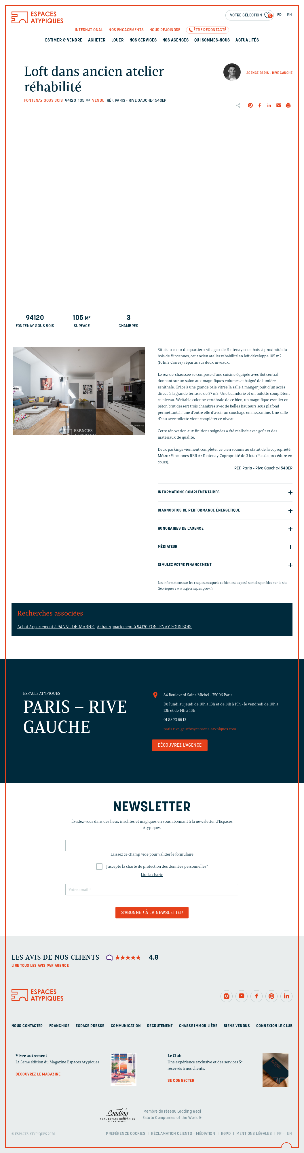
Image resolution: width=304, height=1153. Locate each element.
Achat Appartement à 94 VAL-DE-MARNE (56, 626)
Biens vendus (237, 1026)
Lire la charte (152, 874)
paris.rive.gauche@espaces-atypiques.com (200, 728)
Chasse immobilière (198, 1026)
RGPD (226, 1134)
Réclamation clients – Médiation (183, 1134)
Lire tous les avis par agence (40, 966)
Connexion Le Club (274, 1026)
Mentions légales (254, 1134)
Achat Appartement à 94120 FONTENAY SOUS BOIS (144, 626)
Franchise (59, 1026)
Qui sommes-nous (212, 40)
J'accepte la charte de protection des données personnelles (157, 866)
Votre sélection (251, 15)
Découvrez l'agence (180, 745)
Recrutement (160, 1026)
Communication (126, 1026)
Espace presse (90, 1026)
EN (289, 15)
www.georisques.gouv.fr (195, 588)
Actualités (247, 40)
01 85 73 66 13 (175, 719)
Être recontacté (209, 30)
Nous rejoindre (164, 30)
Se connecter (181, 1081)
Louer (117, 40)
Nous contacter (27, 1026)
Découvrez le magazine (38, 1074)
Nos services (143, 40)
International (89, 30)
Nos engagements (126, 30)
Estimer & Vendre (64, 40)
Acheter (97, 40)
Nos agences (175, 40)
